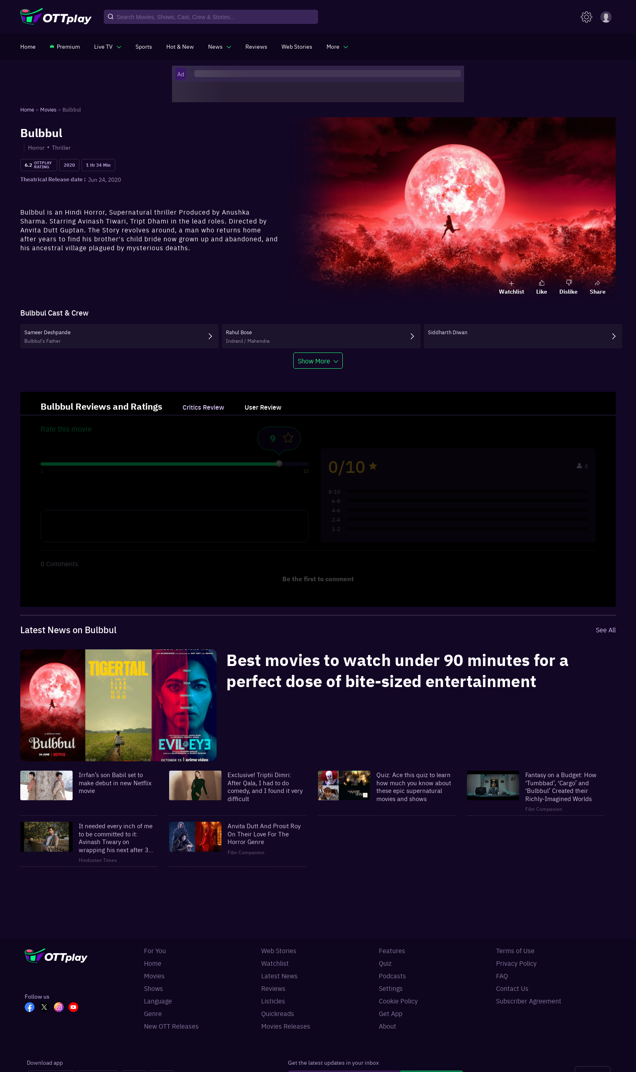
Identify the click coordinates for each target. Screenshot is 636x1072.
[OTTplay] (56, 17)
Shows (153, 988)
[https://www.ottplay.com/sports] (143, 46)
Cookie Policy (398, 1000)
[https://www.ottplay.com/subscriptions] (65, 46)
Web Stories (279, 950)
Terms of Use (515, 950)
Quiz (385, 962)
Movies (154, 975)
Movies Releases (285, 1025)
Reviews (273, 988)
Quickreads (277, 1013)
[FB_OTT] (32, 1008)
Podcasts (392, 975)
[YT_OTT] (76, 1008)
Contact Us (512, 988)
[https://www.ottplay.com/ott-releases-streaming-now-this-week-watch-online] (180, 46)
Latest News (279, 975)
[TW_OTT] (46, 1008)
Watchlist (275, 962)
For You (155, 950)
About (387, 1025)
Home (152, 962)
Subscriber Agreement (528, 1000)
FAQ (502, 975)
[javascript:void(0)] (107, 46)
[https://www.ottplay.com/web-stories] (296, 46)
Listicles (273, 1000)
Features (392, 950)
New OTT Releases (171, 1025)
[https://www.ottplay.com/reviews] (256, 46)
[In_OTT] (61, 1008)
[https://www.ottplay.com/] (28, 46)
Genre (153, 1013)
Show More (314, 360)
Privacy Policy (516, 962)
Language (158, 1000)
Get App (390, 1013)
